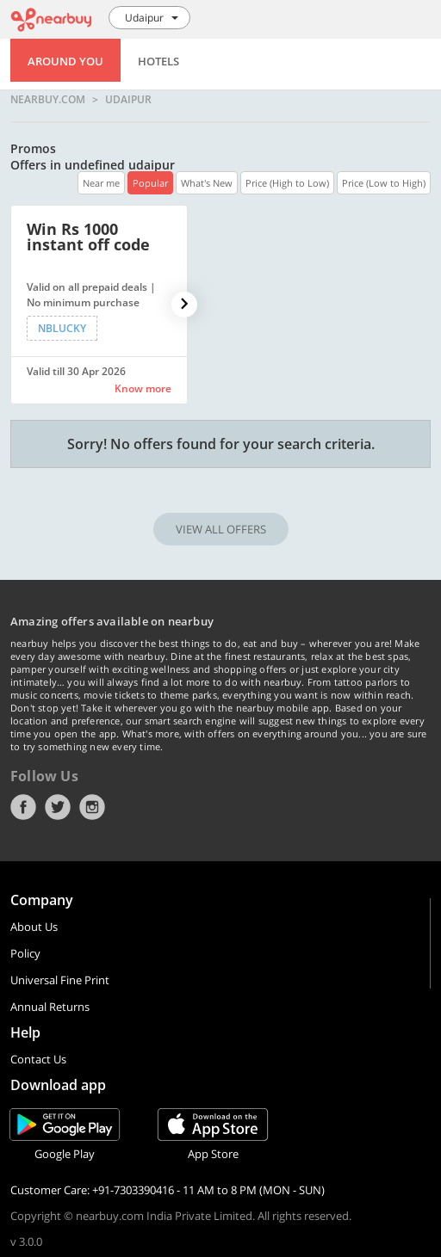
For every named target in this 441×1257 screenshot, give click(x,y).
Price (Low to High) (383, 182)
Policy (25, 953)
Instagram (92, 807)
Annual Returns (50, 1006)
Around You (65, 61)
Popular (150, 182)
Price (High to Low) (287, 182)
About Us (34, 926)
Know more (143, 388)
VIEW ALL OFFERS (221, 529)
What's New (207, 182)
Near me (101, 182)
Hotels (158, 61)
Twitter (58, 807)
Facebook (23, 807)
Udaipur (128, 100)
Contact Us (38, 1059)
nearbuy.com (47, 100)
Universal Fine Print (59, 980)
